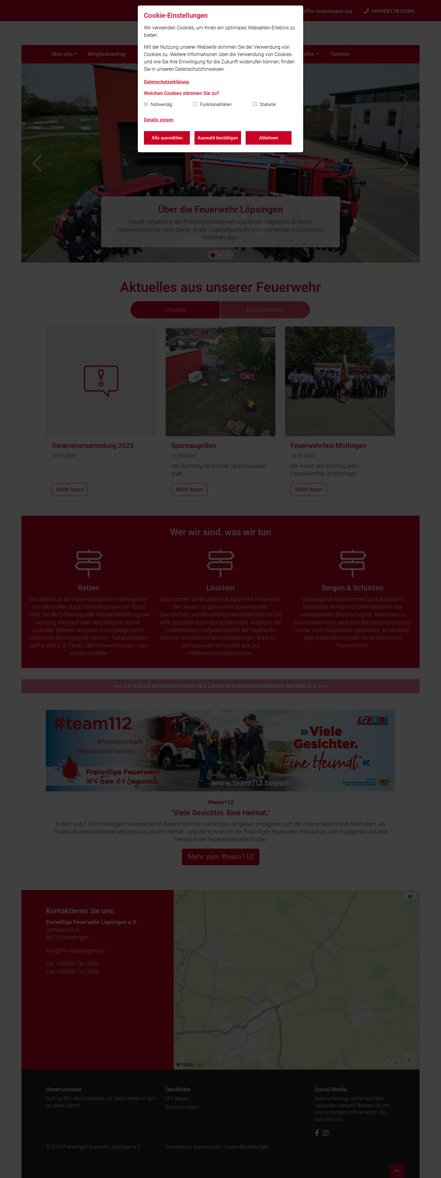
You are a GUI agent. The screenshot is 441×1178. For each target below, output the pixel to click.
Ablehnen (268, 138)
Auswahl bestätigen (218, 138)
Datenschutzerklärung (166, 82)
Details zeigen (158, 120)
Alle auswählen (167, 138)
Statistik (268, 104)
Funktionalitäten (216, 104)
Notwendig (161, 104)
